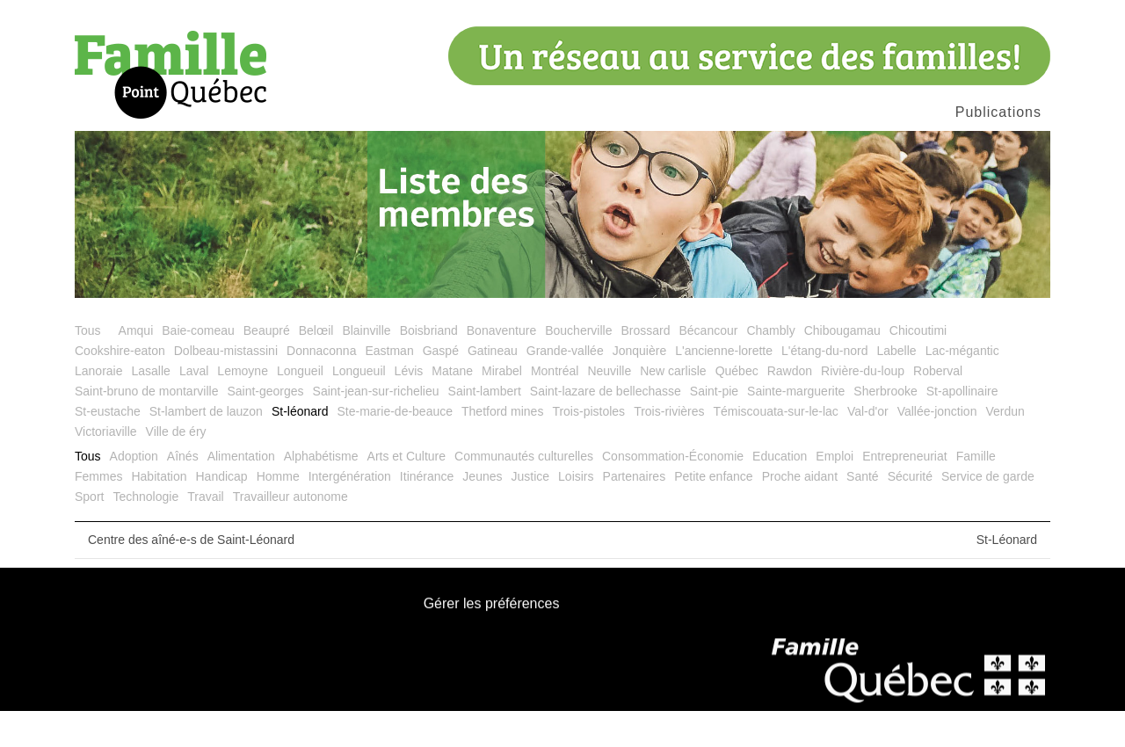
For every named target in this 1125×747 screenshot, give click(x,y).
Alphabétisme (321, 492)
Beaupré (266, 366)
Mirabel (502, 407)
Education (779, 492)
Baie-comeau (198, 366)
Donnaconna (321, 387)
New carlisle (673, 407)
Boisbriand (429, 366)
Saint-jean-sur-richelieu (376, 427)
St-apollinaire (962, 427)
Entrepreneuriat (904, 492)
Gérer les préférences (492, 641)
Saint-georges (265, 427)
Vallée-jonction (937, 447)
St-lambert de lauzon (206, 447)
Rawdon (789, 407)
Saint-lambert (484, 427)
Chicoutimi (918, 366)
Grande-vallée (565, 387)
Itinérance (427, 512)
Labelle (896, 387)
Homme (278, 512)
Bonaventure (501, 366)
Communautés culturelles (523, 492)
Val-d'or (868, 447)
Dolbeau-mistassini (226, 387)
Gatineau (493, 387)
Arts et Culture (406, 492)
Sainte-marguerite (796, 427)
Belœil (316, 366)
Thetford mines (502, 447)
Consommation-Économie (673, 492)
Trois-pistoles (588, 447)
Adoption (134, 492)
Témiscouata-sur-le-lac (776, 447)
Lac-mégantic (962, 387)
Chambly (770, 366)
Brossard (645, 366)
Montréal (554, 407)
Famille (976, 492)
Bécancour (708, 366)
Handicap (222, 512)
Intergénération (349, 512)
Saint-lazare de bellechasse (605, 427)
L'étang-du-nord (824, 387)
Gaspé (441, 387)
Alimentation (241, 492)
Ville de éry (176, 468)
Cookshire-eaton (120, 387)
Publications (998, 112)
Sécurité (910, 512)
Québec (736, 407)
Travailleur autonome (290, 533)
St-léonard (300, 447)
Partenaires (634, 512)
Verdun (1004, 447)
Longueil (300, 407)
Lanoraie (99, 407)
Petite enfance (713, 512)
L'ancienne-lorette (724, 387)
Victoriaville (106, 468)
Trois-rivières (669, 447)
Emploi (834, 492)
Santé (862, 512)
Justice (531, 512)
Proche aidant (800, 512)
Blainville (366, 366)
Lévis (409, 407)
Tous (88, 366)
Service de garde (987, 512)
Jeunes (482, 512)
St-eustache (108, 447)
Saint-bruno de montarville (146, 427)
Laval (193, 407)
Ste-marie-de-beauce (396, 447)
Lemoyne (242, 407)
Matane (452, 407)
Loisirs (575, 512)
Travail (205, 533)
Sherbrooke (885, 427)
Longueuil (359, 407)
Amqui (136, 366)
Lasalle (151, 407)
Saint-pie (714, 427)
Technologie (145, 533)
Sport (89, 533)
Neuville (609, 407)
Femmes (98, 512)
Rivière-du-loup (862, 407)
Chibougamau (842, 366)
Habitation (158, 512)
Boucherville (578, 366)
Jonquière (640, 387)
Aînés (183, 492)
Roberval (937, 407)
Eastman (389, 387)
